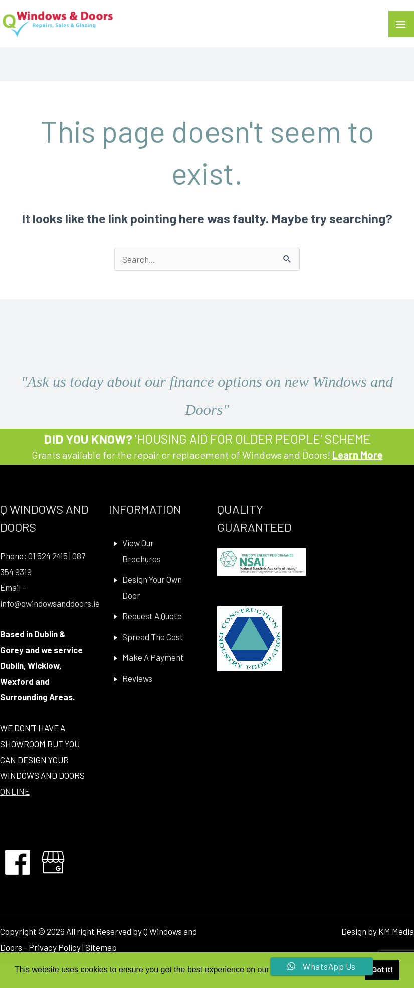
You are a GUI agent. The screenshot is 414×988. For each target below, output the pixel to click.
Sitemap (101, 947)
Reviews (137, 678)
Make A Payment (153, 657)
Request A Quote (152, 616)
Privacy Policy (55, 947)
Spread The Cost (152, 637)
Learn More (357, 455)
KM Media (396, 931)
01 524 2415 (48, 556)
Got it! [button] (381, 970)
